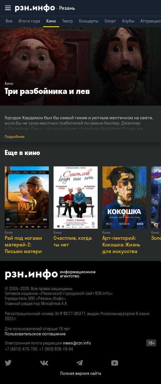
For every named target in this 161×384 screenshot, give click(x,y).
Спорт (110, 20)
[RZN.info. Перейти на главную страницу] (45, 8)
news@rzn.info (77, 342)
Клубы (128, 20)
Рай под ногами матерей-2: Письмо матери (23, 244)
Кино (51, 20)
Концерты (88, 20)
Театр (67, 20)
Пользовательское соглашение (35, 333)
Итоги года (29, 20)
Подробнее (15, 136)
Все (9, 20)
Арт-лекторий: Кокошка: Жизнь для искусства (121, 244)
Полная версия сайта (80, 373)
